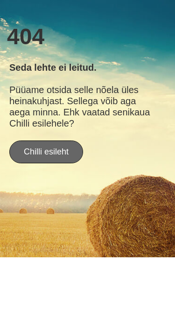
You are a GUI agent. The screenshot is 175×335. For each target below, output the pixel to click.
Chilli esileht (46, 151)
